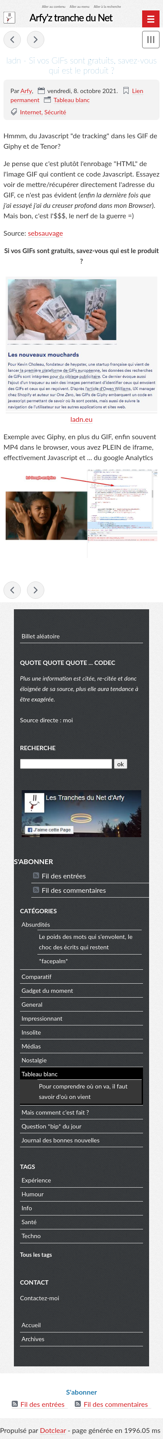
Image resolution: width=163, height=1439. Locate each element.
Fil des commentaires (74, 890)
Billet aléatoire (41, 636)
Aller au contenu (54, 7)
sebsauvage (45, 233)
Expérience (36, 1180)
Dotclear (53, 1430)
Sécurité (55, 112)
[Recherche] (66, 764)
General (32, 1004)
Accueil (31, 1325)
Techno (31, 1235)
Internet (30, 112)
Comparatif (37, 976)
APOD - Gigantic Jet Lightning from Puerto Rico (12, 39)
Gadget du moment (47, 990)
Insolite (31, 1032)
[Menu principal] (151, 19)
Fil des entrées (64, 875)
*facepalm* (53, 961)
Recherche (38, 747)
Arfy (26, 90)
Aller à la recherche (107, 7)
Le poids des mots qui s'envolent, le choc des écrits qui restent (86, 942)
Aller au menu (79, 7)
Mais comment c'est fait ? (55, 1112)
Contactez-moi (39, 1298)
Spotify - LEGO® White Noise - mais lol (35, 39)
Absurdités (36, 924)
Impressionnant (42, 1018)
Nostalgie (34, 1060)
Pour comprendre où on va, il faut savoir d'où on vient (83, 1091)
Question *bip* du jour (52, 1126)
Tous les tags (36, 1254)
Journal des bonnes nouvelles (61, 1140)
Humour (33, 1194)
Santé (29, 1221)
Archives (33, 1338)
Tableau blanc (71, 100)
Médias (31, 1046)
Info (27, 1208)
